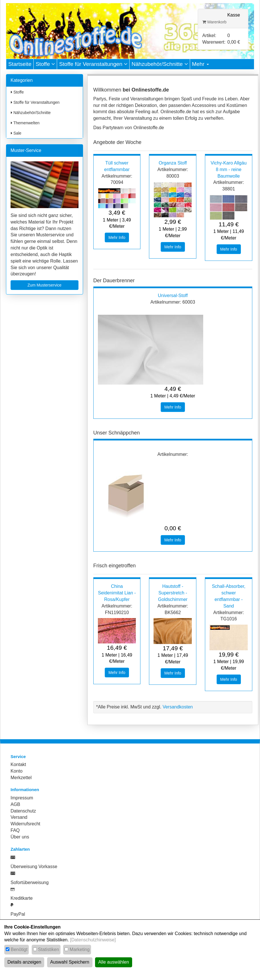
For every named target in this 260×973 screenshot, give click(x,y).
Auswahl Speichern (69, 962)
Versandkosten (178, 706)
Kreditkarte (22, 898)
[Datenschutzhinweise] (93, 939)
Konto (17, 771)
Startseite (19, 64)
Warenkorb (214, 22)
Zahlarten (20, 849)
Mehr (200, 64)
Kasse (233, 15)
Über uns (20, 836)
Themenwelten (25, 123)
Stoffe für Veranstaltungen (93, 64)
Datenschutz (23, 811)
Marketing (80, 949)
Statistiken (48, 949)
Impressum (22, 797)
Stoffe (45, 64)
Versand (19, 817)
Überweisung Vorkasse (34, 866)
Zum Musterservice (44, 285)
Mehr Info (116, 237)
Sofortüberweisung (30, 882)
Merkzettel (21, 777)
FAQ (15, 830)
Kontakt (18, 764)
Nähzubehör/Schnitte (160, 64)
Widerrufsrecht (25, 823)
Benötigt (19, 949)
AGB (15, 804)
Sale (16, 133)
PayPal (18, 914)
